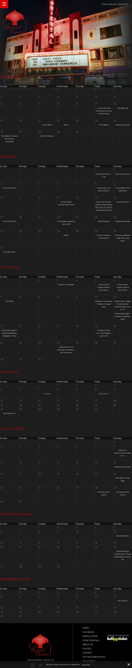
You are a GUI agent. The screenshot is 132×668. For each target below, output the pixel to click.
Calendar (88, 632)
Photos (86, 648)
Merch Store (90, 636)
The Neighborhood (93, 657)
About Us (87, 644)
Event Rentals (90, 640)
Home (85, 628)
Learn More (86, 665)
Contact (87, 653)
